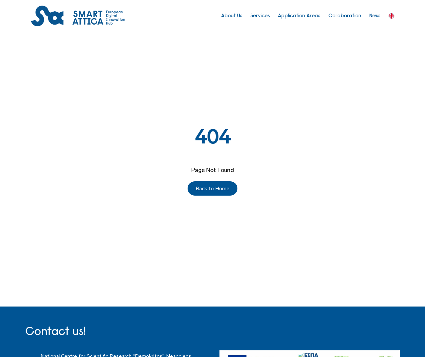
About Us (231, 16)
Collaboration (344, 16)
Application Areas (299, 16)
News (375, 16)
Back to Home (212, 188)
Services (260, 16)
